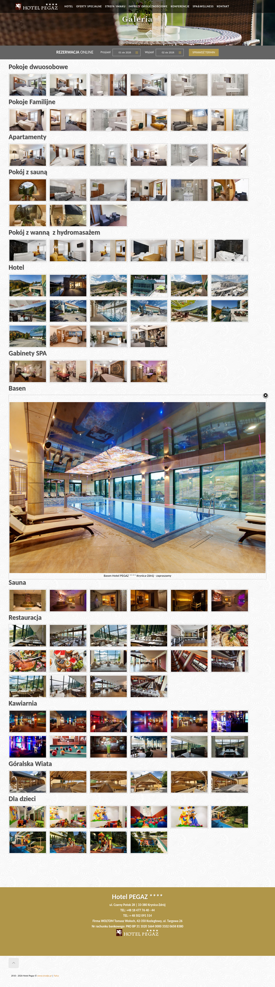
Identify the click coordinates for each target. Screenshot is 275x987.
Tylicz (56, 975)
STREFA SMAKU (115, 6)
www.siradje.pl (44, 975)
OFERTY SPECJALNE (89, 6)
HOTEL (68, 6)
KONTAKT (223, 6)
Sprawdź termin (203, 52)
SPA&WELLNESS (203, 6)
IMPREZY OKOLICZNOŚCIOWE (148, 6)
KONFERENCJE (180, 6)
